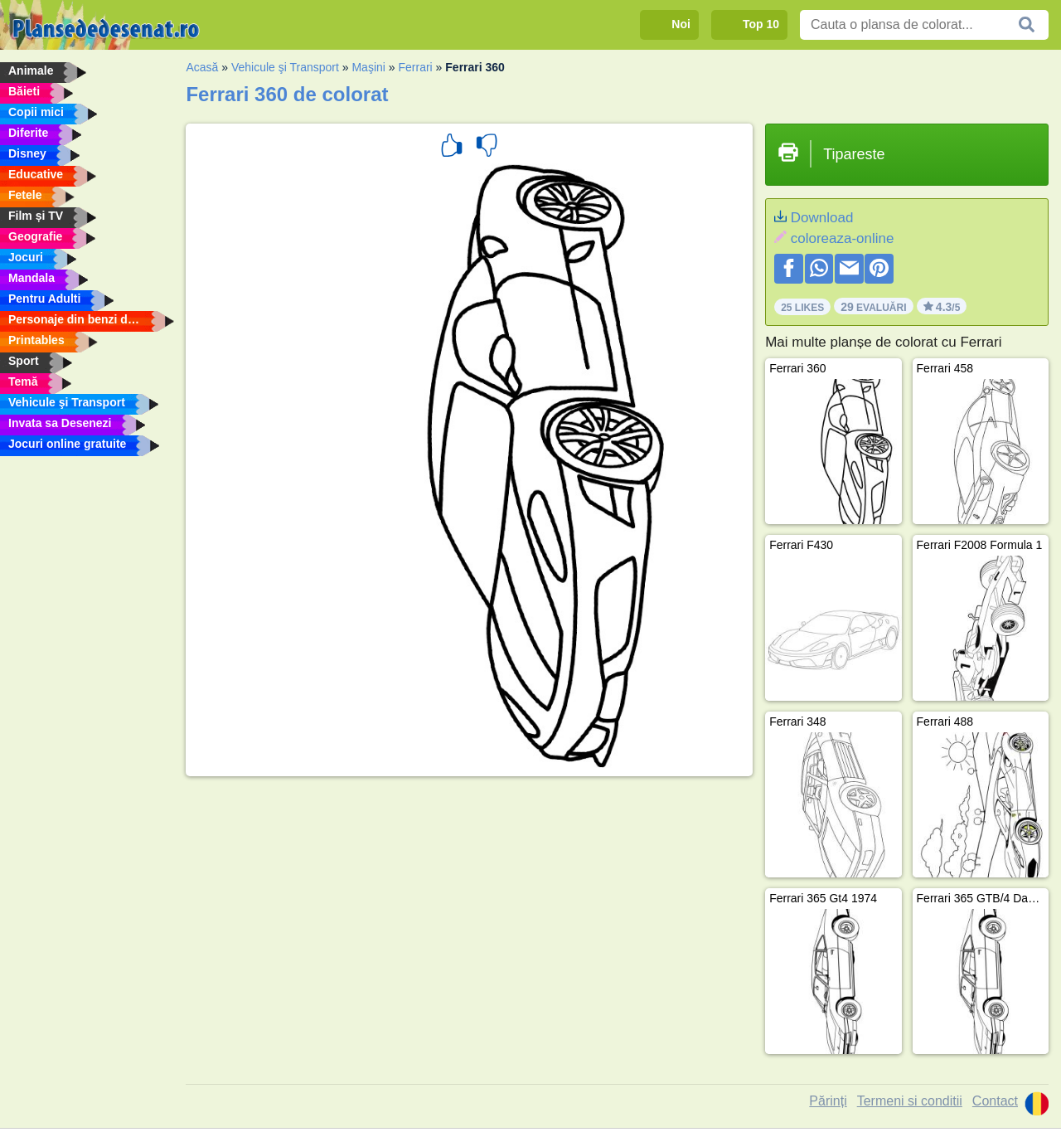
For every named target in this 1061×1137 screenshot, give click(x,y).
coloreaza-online (842, 238)
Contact (995, 1101)
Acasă (202, 67)
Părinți (827, 1101)
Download (822, 218)
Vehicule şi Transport (285, 67)
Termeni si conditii (909, 1101)
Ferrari (415, 67)
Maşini (368, 67)
